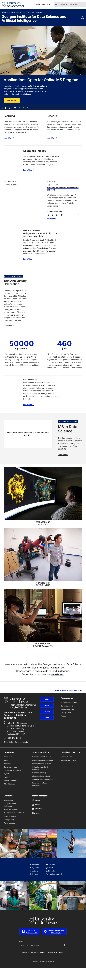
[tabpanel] (43, 68)
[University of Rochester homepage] (13, 4)
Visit (43, 4)
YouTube (50, 864)
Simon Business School (41, 776)
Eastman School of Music (41, 763)
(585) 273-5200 (14, 738)
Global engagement (11, 809)
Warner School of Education (42, 779)
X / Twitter (34, 868)
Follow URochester (54, 874)
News (36, 800)
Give (48, 4)
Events (36, 804)
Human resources (10, 767)
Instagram (63, 671)
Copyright (42, 953)
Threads (34, 874)
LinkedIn (43, 671)
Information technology (12, 770)
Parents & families (67, 709)
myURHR (7, 777)
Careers (47, 711)
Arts (35, 813)
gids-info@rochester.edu (17, 742)
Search (21, 941)
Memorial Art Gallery (68, 760)
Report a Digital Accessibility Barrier (68, 690)
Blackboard (8, 757)
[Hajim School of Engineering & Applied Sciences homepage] (20, 702)
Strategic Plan (9, 819)
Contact (6, 760)
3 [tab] (23, 107)
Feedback (25, 953)
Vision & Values (9, 823)
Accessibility (8, 800)
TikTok (49, 868)
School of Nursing (39, 773)
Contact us (57, 667)
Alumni (63, 716)
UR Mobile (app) (9, 784)
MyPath (6, 774)
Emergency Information (56, 953)
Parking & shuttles (10, 780)
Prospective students (69, 702)
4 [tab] (27, 107)
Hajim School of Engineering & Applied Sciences (22, 13)
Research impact (10, 816)
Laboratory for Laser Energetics (39, 784)
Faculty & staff (66, 713)
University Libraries (68, 757)
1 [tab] (61, 215)
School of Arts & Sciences (41, 757)
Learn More (11, 100)
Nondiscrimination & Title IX (14, 813)
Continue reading (54, 211)
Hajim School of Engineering (42, 760)
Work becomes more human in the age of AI (62, 188)
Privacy (33, 953)
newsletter (57, 674)
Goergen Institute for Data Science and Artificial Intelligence (34, 18)
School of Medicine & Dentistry (40, 768)
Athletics (37, 809)
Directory (7, 763)
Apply (38, 4)
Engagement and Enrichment (10, 805)
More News (51, 219)
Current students (67, 706)
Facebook (34, 864)
